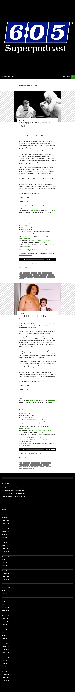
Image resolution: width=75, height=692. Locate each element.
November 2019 (6, 554)
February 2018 (5, 607)
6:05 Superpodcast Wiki (25, 255)
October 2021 (5, 523)
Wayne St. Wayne (29, 468)
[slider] (35, 259)
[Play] (21, 260)
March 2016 (5, 671)
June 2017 (4, 629)
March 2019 (5, 570)
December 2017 (6, 613)
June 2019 (4, 565)
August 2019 (5, 559)
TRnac (21, 278)
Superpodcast (51, 276)
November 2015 (6, 683)
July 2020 (4, 537)
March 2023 (5, 512)
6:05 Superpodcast (8, 77)
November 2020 (6, 531)
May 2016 (4, 666)
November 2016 (6, 649)
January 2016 (5, 677)
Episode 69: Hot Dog (32, 315)
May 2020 (4, 540)
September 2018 (6, 587)
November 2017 (6, 615)
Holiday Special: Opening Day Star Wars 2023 (13, 490)
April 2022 (4, 517)
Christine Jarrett (46, 462)
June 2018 (4, 596)
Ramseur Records (33, 210)
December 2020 (6, 528)
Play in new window (29, 263)
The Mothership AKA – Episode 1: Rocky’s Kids (13, 493)
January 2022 (5, 520)
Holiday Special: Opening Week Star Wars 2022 (13, 496)
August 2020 (5, 534)
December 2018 (6, 579)
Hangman (35, 274)
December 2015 (6, 680)
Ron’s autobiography (47, 143)
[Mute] (49, 260)
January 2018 (5, 610)
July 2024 (4, 509)
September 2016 (6, 655)
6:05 (21, 273)
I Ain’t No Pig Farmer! (25, 205)
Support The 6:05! (66, 76)
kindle (45, 205)
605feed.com (33, 250)
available (44, 242)
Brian (41, 248)
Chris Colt (34, 273)
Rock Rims (22, 276)
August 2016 (5, 657)
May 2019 (4, 568)
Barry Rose (26, 273)
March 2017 (5, 638)
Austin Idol (27, 462)
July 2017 (4, 627)
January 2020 (5, 548)
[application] (37, 259)
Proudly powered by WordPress (9, 690)
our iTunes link (27, 251)
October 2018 (5, 584)
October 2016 (5, 652)
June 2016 (4, 663)
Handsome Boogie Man (25, 274)
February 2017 (5, 641)
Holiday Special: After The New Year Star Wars (13, 499)
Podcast (21, 120)
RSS (26, 267)
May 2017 (4, 632)
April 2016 (4, 669)
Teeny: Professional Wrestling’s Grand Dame (32, 393)
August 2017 (5, 624)
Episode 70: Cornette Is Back (34, 125)
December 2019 (6, 551)
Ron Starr (29, 276)
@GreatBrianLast (25, 238)
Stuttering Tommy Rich (40, 276)
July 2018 (4, 593)
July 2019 (4, 562)
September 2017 (6, 621)
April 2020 (4, 542)
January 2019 (5, 576)
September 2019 (6, 556)
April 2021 (4, 526)
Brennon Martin (36, 462)
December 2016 (6, 646)
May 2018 (4, 599)
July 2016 (4, 660)
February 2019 (5, 573)
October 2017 (5, 618)
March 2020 (5, 545)
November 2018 (6, 582)
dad (40, 273)
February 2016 (5, 674)
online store (51, 210)
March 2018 (5, 604)
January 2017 (5, 643)
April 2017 (4, 635)
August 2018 (5, 590)
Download (38, 263)
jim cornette (43, 274)
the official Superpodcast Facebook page (40, 240)
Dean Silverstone (47, 273)
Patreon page (26, 246)
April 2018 (4, 601)
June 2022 (4, 514)
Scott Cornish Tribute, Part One (10, 487)
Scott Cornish (24, 466)
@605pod (37, 236)
